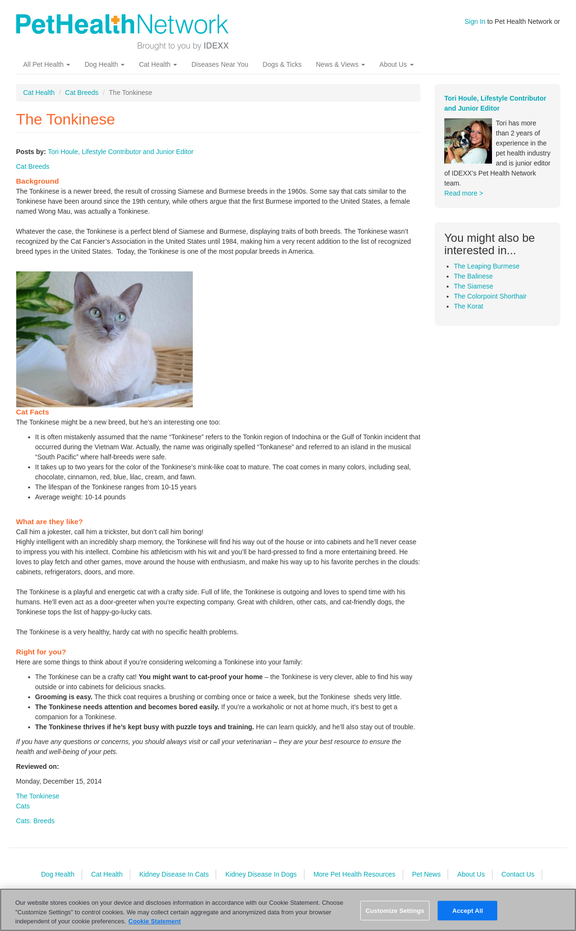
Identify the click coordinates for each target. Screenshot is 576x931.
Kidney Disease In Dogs (260, 874)
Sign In (475, 21)
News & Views (340, 64)
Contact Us (518, 874)
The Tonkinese (38, 796)
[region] (288, 910)
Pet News (426, 874)
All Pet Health (47, 64)
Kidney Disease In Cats (174, 874)
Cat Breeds (81, 92)
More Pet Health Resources (355, 874)
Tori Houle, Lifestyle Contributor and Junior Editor (120, 151)
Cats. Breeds (35, 821)
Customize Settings (395, 910)
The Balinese (473, 276)
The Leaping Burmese (487, 266)
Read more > (463, 193)
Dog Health (104, 64)
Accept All (467, 910)
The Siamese (473, 286)
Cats (23, 806)
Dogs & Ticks (282, 64)
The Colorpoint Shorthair (490, 296)
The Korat (468, 306)
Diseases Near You (219, 64)
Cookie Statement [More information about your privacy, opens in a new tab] (154, 921)
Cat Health (158, 64)
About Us (396, 64)
